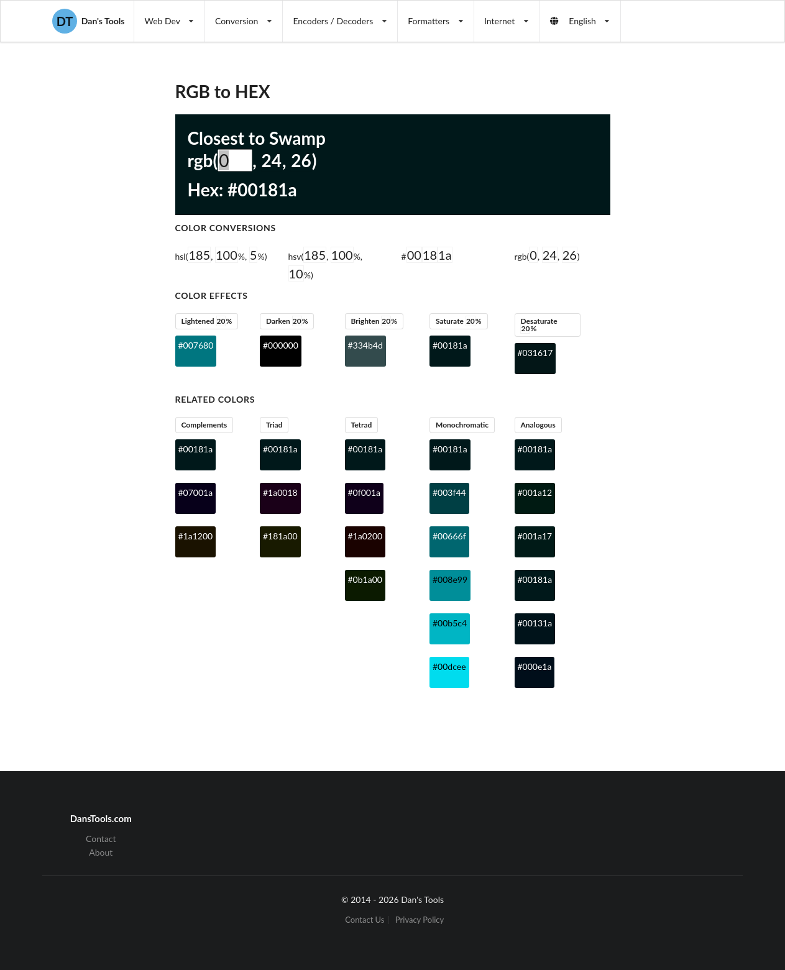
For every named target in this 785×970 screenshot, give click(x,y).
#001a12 (535, 492)
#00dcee (449, 666)
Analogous (537, 424)
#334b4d (365, 345)
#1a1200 (195, 536)
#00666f (449, 536)
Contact (101, 839)
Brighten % (374, 321)
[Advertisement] (681, 246)
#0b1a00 (365, 579)
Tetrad (361, 424)
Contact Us (364, 920)
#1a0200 (365, 536)
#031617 (535, 352)
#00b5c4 (450, 623)
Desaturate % (538, 325)
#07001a (195, 492)
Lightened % (206, 321)
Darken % (287, 321)
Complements (204, 424)
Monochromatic (462, 424)
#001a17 (535, 536)
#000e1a (535, 666)
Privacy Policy (419, 920)
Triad (274, 424)
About (100, 852)
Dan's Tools (88, 21)
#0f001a (364, 492)
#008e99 (450, 579)
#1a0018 (280, 492)
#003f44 (449, 492)
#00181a (450, 345)
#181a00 (280, 536)
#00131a (535, 623)
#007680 (196, 345)
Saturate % (459, 321)
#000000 (280, 345)
